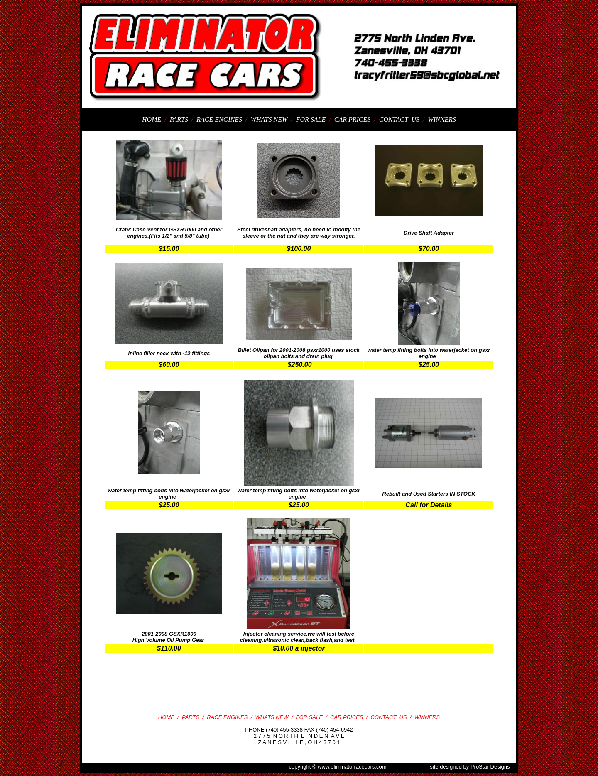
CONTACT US (400, 119)
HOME (152, 119)
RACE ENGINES (219, 119)
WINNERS (442, 119)
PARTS (180, 119)
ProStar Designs (490, 767)
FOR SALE (312, 119)
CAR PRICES (353, 119)
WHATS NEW (270, 119)
